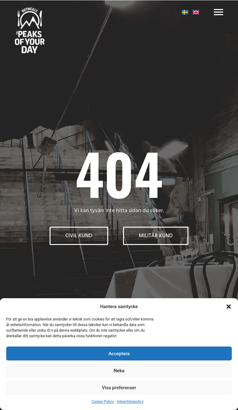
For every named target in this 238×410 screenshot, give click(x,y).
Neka (119, 370)
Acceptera (119, 353)
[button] (229, 306)
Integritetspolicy (130, 401)
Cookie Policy (102, 401)
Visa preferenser (119, 387)
